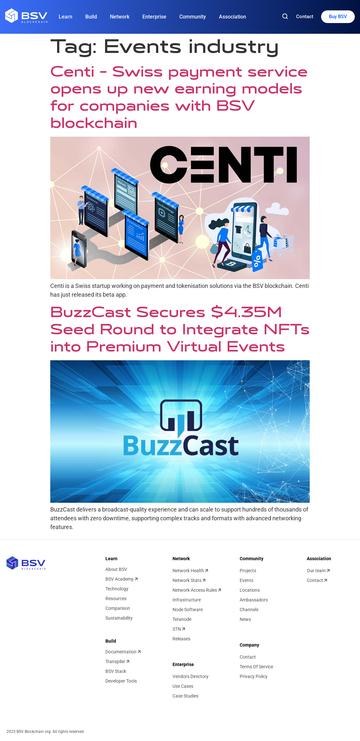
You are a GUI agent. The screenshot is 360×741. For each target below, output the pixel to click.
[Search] (285, 16)
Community (192, 17)
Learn (65, 17)
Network (119, 17)
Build (91, 17)
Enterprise (154, 17)
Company (249, 645)
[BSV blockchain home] (25, 563)
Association (232, 17)
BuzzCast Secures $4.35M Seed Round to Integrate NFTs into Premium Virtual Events (180, 329)
